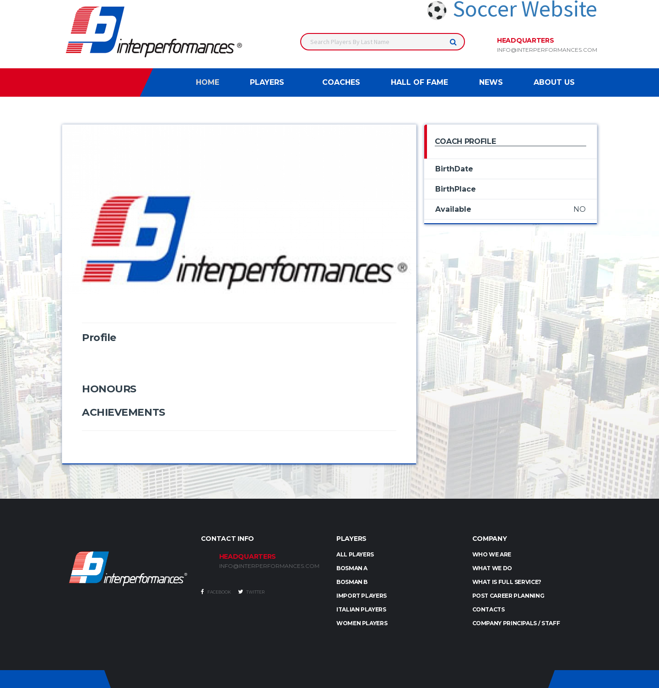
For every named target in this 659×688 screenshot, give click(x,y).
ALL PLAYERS (355, 554)
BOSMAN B (351, 581)
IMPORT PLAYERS (361, 595)
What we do (492, 568)
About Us (554, 82)
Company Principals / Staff (516, 623)
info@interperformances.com (547, 50)
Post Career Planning (508, 595)
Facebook (216, 591)
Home (207, 82)
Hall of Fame (419, 82)
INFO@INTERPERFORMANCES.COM (269, 566)
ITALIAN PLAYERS (361, 609)
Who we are (491, 554)
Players (267, 82)
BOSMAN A (351, 568)
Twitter (251, 591)
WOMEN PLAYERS (361, 623)
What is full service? (506, 581)
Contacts (488, 609)
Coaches (341, 82)
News (491, 82)
